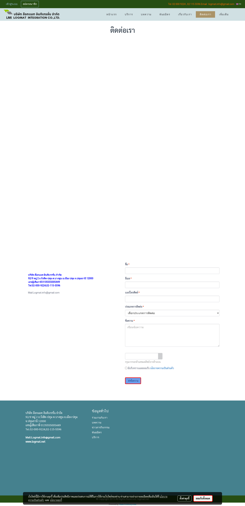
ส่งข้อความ (133, 380)
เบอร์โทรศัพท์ (132, 292)
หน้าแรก (111, 14)
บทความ (146, 14)
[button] (237, 14)
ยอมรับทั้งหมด (203, 498)
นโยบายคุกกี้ (56, 500)
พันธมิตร (164, 14)
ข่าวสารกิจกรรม (101, 427)
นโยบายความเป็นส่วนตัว (162, 368)
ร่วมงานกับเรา (99, 417)
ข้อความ (130, 320)
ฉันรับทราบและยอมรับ (149, 368)
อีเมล (128, 278)
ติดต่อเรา (205, 14)
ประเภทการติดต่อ (134, 306)
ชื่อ (127, 264)
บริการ (129, 14)
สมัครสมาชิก (30, 4)
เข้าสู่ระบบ (12, 4)
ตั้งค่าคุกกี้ (184, 498)
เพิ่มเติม (224, 14)
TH (238, 4)
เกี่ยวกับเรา (185, 14)
